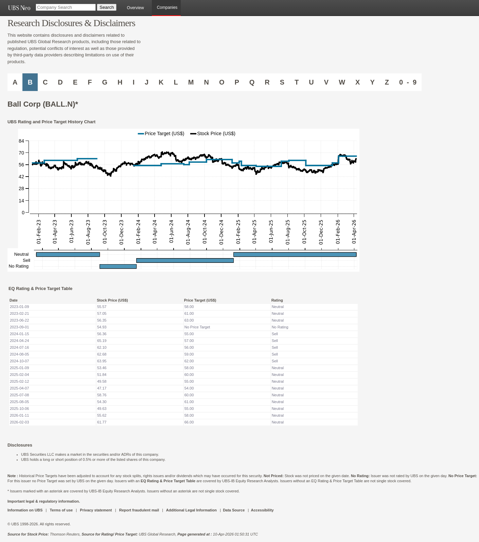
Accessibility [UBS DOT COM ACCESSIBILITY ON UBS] (262, 510)
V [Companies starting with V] (326, 82)
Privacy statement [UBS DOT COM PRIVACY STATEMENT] (96, 510)
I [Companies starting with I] (133, 82)
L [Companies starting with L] (176, 82)
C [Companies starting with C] (45, 82)
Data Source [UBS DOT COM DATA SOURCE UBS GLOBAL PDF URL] (234, 510)
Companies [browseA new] (167, 7)
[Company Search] (66, 7)
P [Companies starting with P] (236, 82)
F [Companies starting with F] (90, 82)
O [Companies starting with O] (222, 82)
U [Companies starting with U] (311, 82)
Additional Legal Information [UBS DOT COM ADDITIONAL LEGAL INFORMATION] (191, 510)
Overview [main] (135, 7)
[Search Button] (107, 7)
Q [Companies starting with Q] (252, 82)
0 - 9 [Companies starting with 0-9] (407, 82)
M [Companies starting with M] (191, 82)
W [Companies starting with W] (342, 82)
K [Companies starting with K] (161, 82)
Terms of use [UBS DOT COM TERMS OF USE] (61, 510)
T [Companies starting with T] (297, 82)
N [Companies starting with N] (206, 82)
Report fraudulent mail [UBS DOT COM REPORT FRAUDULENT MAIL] (139, 510)
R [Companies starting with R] (267, 82)
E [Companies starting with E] (75, 82)
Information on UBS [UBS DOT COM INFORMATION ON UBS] (25, 510)
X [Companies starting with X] (357, 82)
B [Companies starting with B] (30, 82)
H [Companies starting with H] (120, 82)
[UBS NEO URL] (19, 8)
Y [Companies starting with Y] (372, 82)
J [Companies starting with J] (146, 82)
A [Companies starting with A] (15, 82)
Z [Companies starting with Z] (387, 82)
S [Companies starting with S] (282, 82)
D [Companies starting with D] (60, 82)
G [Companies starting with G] (104, 82)
